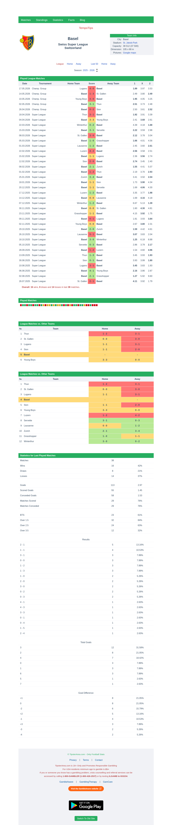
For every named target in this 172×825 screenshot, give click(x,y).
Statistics (58, 20)
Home (70, 64)
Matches (26, 20)
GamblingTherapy (88, 782)
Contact (98, 760)
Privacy (73, 760)
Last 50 (94, 64)
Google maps (129, 53)
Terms (86, 760)
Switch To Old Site (86, 818)
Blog (82, 20)
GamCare (107, 782)
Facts (71, 20)
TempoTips (86, 27)
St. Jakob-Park (130, 43)
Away (78, 64)
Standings (42, 20)
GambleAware (66, 782)
